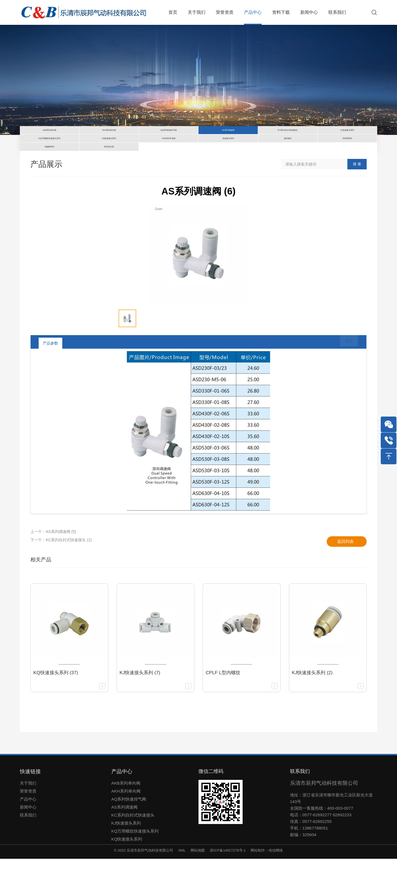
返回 (345, 372)
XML (182, 879)
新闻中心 (28, 836)
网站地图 (198, 879)
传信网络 (276, 879)
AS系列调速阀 (124, 836)
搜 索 (357, 193)
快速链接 (30, 800)
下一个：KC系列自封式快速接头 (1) (61, 569)
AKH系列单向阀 (126, 820)
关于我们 (28, 812)
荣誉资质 (28, 820)
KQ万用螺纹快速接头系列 (135, 860)
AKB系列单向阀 (125, 812)
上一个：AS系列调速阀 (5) (53, 560)
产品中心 (28, 828)
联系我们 (28, 844)
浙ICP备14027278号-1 (228, 879)
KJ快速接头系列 (126, 852)
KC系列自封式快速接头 (132, 844)
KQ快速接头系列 (126, 868)
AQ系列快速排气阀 (128, 828)
